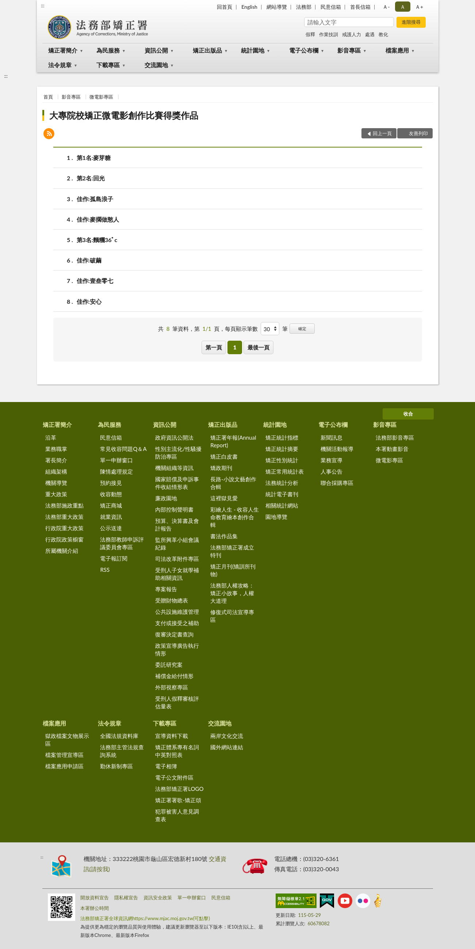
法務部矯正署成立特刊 (232, 551)
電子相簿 (166, 766)
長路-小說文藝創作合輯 (233, 483)
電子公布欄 (303, 50)
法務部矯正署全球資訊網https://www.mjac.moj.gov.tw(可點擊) (145, 918)
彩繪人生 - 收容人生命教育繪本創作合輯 (234, 517)
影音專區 (349, 50)
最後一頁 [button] (258, 347)
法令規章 (60, 64)
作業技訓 (328, 34)
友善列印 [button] (418, 133)
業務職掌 (56, 448)
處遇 (370, 34)
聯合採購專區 (337, 482)
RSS (105, 569)
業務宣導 (331, 460)
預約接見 (111, 482)
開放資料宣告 (94, 897)
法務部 (303, 7)
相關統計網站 (281, 505)
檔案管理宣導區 (64, 754)
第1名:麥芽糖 (94, 157)
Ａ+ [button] (419, 7)
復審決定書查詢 (174, 634)
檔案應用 (397, 50)
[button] (48, 134)
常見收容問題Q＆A (123, 448)
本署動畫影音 (392, 448)
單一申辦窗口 (116, 460)
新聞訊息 (331, 437)
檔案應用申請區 (64, 766)
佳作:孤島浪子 (95, 199)
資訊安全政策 (157, 897)
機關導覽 (56, 482)
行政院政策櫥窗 (64, 539)
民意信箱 (331, 7)
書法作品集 (224, 536)
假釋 (310, 34)
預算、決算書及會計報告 (177, 524)
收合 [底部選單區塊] (408, 414)
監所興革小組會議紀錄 (177, 543)
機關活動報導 (337, 448)
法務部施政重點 (64, 505)
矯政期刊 (221, 467)
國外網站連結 (226, 747)
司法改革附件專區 (177, 558)
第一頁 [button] (214, 347)
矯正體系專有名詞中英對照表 (177, 751)
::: (43, 5)
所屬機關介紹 (61, 550)
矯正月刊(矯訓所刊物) (233, 570)
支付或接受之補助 (177, 623)
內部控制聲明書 (174, 509)
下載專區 (108, 64)
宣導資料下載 (171, 735)
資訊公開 (156, 50)
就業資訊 (111, 516)
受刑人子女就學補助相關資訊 (177, 574)
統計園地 (252, 50)
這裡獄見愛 (224, 498)
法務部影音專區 (395, 437)
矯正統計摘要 (281, 448)
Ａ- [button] (386, 7)
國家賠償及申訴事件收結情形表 (177, 483)
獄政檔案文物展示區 (67, 739)
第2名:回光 (91, 178)
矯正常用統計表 (284, 471)
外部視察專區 (171, 687)
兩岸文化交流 (226, 735)
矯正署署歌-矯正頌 (178, 800)
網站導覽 (277, 7)
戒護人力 (351, 34)
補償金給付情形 (174, 676)
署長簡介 (56, 460)
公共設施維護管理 (177, 611)
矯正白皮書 (224, 456)
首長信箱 (360, 7)
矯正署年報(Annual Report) (233, 441)
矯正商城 (111, 505)
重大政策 (56, 494)
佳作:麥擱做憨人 (98, 219)
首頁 (48, 97)
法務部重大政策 (64, 516)
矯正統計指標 (281, 437)
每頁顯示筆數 (241, 328)
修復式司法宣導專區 (232, 616)
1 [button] (235, 347)
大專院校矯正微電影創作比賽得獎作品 (123, 115)
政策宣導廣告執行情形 (177, 649)
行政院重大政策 (64, 528)
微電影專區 (101, 97)
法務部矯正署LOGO (179, 788)
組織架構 (56, 471)
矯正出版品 (207, 50)
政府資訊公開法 (174, 437)
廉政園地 (166, 498)
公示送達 (111, 528)
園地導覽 (276, 516)
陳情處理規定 (116, 471)
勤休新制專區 (116, 766)
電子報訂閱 (113, 558)
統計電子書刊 (281, 494)
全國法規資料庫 (119, 735)
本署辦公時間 (94, 908)
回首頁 (224, 7)
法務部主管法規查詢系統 (122, 751)
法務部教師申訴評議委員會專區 (122, 543)
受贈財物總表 (171, 600)
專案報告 (166, 589)
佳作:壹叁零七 (95, 280)
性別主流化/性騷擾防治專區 (178, 452)
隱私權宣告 (126, 897)
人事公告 (331, 471)
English (249, 7)
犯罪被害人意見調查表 (177, 815)
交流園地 (156, 64)
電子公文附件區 (174, 777)
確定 (302, 328)
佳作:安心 (89, 301)
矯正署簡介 (62, 50)
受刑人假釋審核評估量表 (177, 702)
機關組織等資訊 (174, 467)
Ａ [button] (402, 7)
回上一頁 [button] (382, 133)
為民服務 (108, 50)
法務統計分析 (281, 482)
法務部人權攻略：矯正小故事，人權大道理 (232, 593)
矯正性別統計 (281, 460)
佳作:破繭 (89, 260)
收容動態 (111, 494)
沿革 (50, 437)
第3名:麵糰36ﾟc (97, 240)
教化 (383, 34)
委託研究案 (169, 664)
